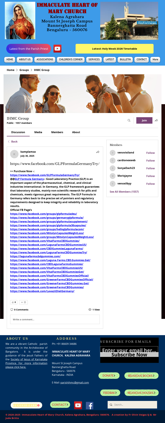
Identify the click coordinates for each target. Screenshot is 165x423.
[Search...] (132, 404)
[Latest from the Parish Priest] (28, 49)
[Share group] (156, 120)
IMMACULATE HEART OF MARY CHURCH (67, 8)
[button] (25, 60)
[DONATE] (109, 375)
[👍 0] (13, 302)
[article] (55, 238)
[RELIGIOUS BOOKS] (141, 375)
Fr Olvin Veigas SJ (139, 414)
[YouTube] (57, 49)
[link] (18, 132)
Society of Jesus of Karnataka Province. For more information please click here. (26, 363)
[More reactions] (23, 302)
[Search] (129, 120)
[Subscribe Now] (129, 354)
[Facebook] (89, 405)
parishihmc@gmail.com (74, 382)
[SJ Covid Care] (26, 405)
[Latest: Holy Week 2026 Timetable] (115, 49)
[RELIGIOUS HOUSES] (142, 392)
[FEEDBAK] (110, 392)
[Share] (98, 152)
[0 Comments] (19, 309)
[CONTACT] (60, 404)
